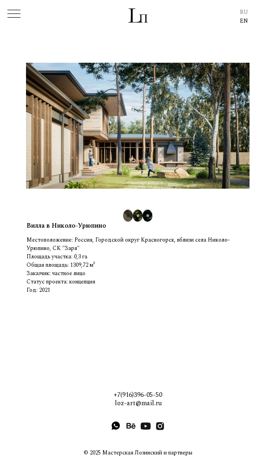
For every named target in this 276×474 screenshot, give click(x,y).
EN (244, 21)
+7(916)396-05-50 (138, 395)
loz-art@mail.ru (138, 403)
